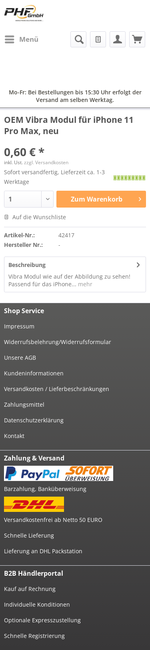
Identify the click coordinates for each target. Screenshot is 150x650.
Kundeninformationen (34, 373)
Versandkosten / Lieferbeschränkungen (56, 389)
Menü (21, 38)
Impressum (19, 326)
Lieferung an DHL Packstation (43, 551)
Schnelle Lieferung (29, 535)
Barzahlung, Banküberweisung (45, 489)
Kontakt (14, 436)
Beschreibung (27, 265)
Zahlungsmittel (24, 404)
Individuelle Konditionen (37, 604)
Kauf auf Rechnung (30, 589)
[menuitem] (21, 39)
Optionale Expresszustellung (42, 620)
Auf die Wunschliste (35, 217)
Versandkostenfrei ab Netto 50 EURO (53, 520)
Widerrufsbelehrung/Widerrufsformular (57, 342)
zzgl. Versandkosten (46, 162)
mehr (84, 284)
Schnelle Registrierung (34, 636)
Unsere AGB (20, 357)
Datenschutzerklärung (34, 420)
